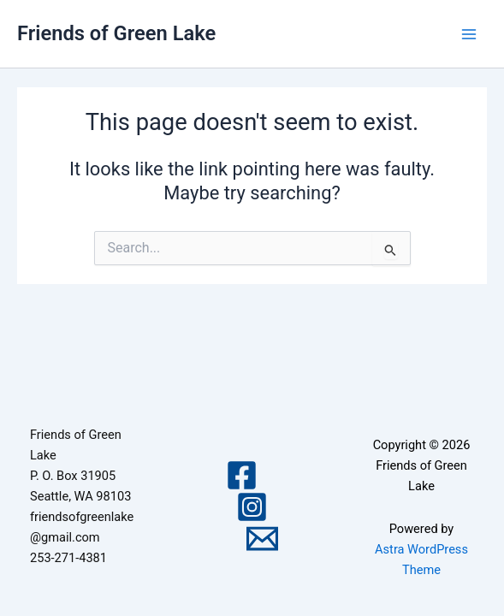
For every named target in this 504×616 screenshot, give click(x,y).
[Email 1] (262, 538)
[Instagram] (252, 507)
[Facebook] (242, 475)
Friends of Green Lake (116, 33)
